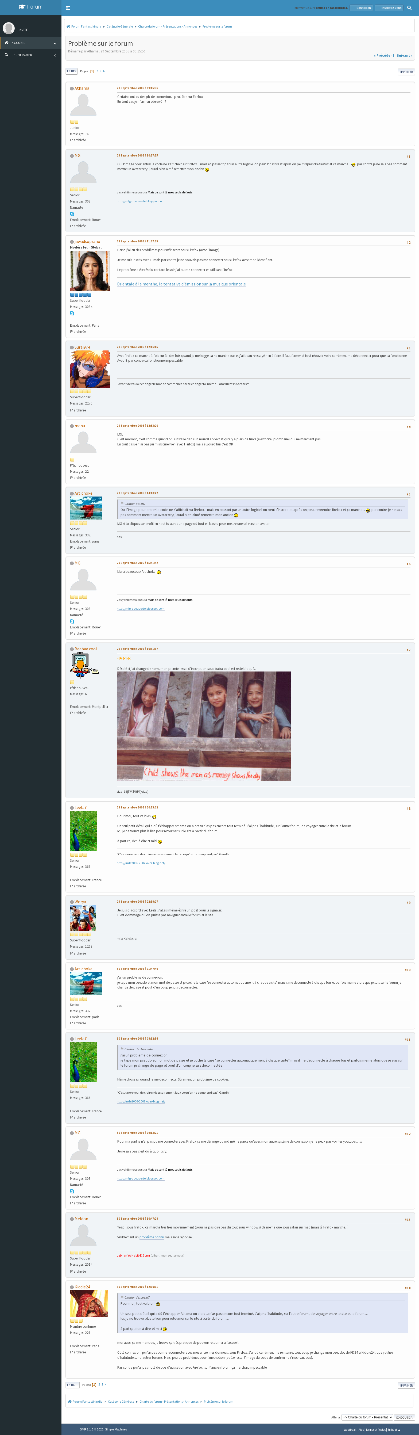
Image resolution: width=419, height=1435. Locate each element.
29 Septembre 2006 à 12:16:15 (137, 347)
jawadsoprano (87, 241)
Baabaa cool (86, 648)
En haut (72, 1385)
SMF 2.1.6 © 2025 (91, 1429)
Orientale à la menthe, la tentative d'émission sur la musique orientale (181, 284)
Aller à (335, 1417)
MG (77, 155)
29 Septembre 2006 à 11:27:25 (137, 241)
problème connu (151, 1237)
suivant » (404, 55)
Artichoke (83, 493)
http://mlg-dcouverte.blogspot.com (141, 201)
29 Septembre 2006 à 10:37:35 (137, 155)
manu (80, 425)
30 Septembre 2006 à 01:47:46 (137, 969)
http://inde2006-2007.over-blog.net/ (141, 863)
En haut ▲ (394, 1430)
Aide (361, 1430)
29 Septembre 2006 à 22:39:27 (137, 901)
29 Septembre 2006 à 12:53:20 (137, 426)
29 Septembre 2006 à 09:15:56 (137, 88)
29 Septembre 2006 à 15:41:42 (137, 563)
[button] (68, 8)
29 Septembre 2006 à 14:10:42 (137, 493)
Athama (82, 88)
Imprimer (406, 72)
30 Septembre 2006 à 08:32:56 (137, 1038)
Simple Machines (116, 1429)
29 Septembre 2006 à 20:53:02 (137, 807)
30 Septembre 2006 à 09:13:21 (137, 1133)
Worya (80, 901)
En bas (71, 71)
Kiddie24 (82, 1286)
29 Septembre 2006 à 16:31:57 (137, 649)
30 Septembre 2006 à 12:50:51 (137, 1287)
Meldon (81, 1218)
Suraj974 (82, 347)
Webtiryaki (350, 1430)
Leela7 (81, 807)
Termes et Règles (376, 1430)
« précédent (384, 55)
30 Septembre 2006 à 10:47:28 (137, 1218)
